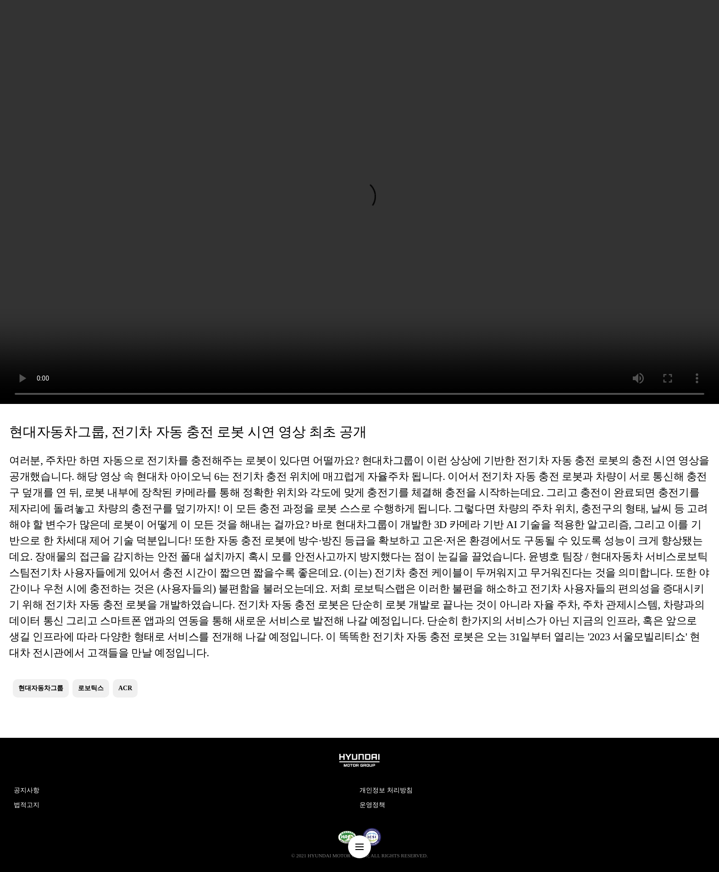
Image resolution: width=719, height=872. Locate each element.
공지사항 (26, 790)
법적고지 (26, 804)
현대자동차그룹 (40, 688)
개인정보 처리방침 (386, 790)
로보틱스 (91, 688)
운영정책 (372, 804)
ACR (125, 688)
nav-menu (359, 846)
